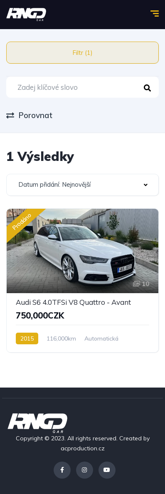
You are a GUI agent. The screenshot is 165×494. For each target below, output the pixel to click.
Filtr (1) (82, 53)
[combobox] (82, 185)
